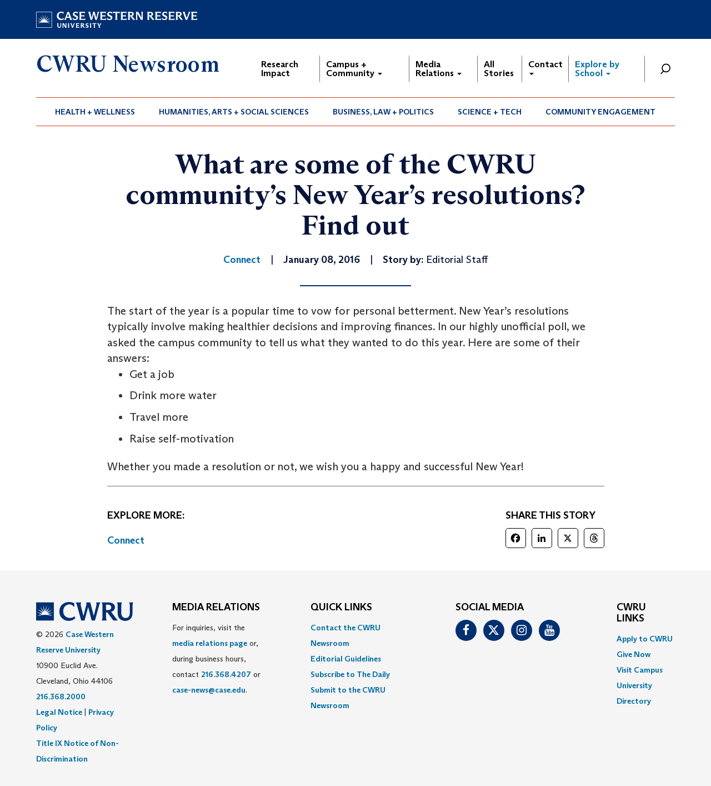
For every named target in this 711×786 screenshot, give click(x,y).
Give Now (633, 654)
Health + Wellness (95, 112)
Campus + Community (354, 68)
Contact (545, 67)
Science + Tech (490, 112)
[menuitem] (95, 112)
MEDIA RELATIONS (216, 607)
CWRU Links (631, 613)
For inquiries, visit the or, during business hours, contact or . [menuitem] (216, 659)
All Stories (499, 68)
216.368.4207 (226, 674)
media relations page (209, 643)
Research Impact (279, 68)
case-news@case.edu (209, 690)
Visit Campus (640, 670)
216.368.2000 (61, 697)
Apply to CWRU (645, 639)
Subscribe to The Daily (350, 674)
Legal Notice (59, 712)
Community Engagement (600, 112)
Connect (125, 540)
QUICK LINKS (341, 607)
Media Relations (438, 68)
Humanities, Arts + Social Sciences (234, 112)
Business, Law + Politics (383, 112)
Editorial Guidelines (346, 659)
